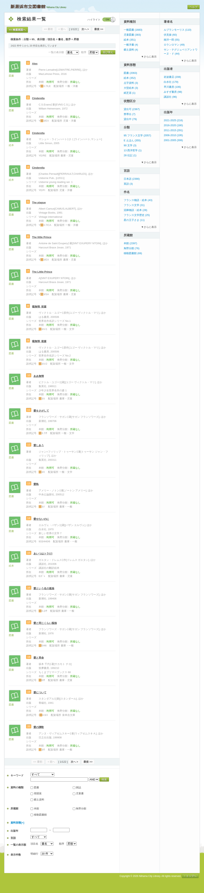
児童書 (80, 793)
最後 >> (98, 29)
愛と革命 (38, 657)
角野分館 (81, 808)
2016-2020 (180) (173, 125)
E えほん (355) (132, 140)
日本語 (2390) (132, 178)
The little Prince (41, 237)
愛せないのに (41, 518)
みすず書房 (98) (173, 91)
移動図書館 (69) (133, 253)
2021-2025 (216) (173, 120)
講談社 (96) (170, 96)
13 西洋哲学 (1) (133, 150)
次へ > (85, 29)
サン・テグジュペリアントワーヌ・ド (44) (180, 51)
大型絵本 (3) (131, 87)
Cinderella (38, 98)
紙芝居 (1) (129, 92)
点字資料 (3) (131, 82)
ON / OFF (109, 19)
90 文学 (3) (130, 145)
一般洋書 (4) (131, 44)
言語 (13, 837)
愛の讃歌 (38, 727)
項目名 (34, 843)
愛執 (36, 484)
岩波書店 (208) (172, 76)
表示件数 (16, 854)
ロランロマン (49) (174, 44)
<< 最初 (48, 29)
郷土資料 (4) (131, 49)
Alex (34, 63)
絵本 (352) (130, 77)
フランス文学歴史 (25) (137, 215)
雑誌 (78, 787)
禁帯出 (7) (129, 114)
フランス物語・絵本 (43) (138, 200)
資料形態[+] (17, 822)
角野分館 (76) (131, 248)
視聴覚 (38, 793)
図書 (36, 787)
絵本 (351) (130, 39)
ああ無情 (38, 376)
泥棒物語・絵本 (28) (135, 210)
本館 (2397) (130, 243)
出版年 (14, 830)
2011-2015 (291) (173, 130)
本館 (36, 808)
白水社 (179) (171, 81)
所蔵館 (14, 808)
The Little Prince (42, 271)
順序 (61, 843)
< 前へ (62, 29)
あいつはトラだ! (42, 553)
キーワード (17, 775)
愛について (39, 692)
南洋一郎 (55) (171, 39)
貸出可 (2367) (132, 109)
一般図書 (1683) (133, 29)
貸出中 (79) (130, 119)
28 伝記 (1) (130, 155)
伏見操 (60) (170, 34)
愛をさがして (41, 410)
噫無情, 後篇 (39, 341)
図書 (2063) (130, 72)
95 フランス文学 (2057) (137, 135)
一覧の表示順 (18, 844)
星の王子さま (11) (134, 220)
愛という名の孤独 (43, 588)
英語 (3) (128, 183)
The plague (39, 202)
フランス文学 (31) (134, 205)
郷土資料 (39, 799)
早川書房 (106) (172, 86)
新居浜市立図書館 (27, 6)
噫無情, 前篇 (39, 306)
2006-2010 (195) (173, 135)
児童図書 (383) (132, 34)
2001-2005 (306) (173, 140)
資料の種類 (17, 787)
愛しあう (38, 445)
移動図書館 (40, 814)
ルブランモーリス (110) (177, 29)
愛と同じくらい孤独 (45, 623)
